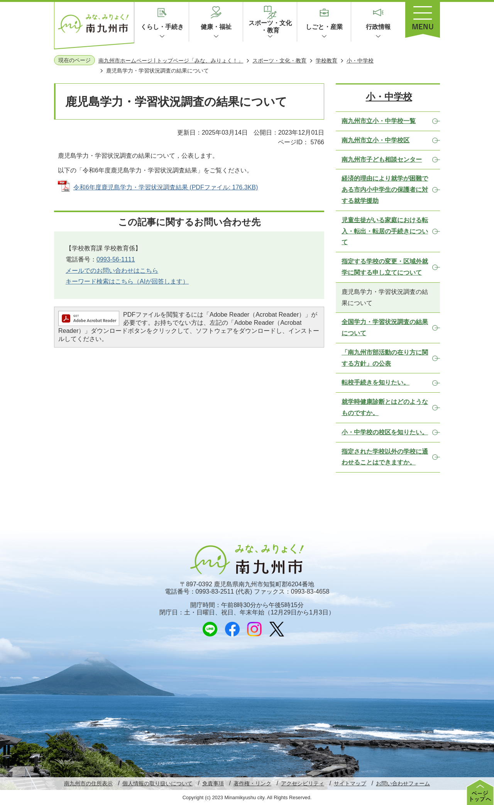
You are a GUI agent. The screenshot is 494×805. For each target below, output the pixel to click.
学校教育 (326, 60)
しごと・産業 (324, 27)
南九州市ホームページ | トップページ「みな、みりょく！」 (170, 60)
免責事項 (213, 783)
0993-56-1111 (115, 259)
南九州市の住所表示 (88, 783)
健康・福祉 (216, 27)
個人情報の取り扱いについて (157, 783)
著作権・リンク (252, 783)
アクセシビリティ (302, 783)
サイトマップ (350, 783)
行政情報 (378, 27)
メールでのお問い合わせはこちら (112, 270)
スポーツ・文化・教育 (270, 27)
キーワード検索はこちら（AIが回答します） (127, 281)
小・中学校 (360, 60)
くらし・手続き (162, 27)
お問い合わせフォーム (403, 783)
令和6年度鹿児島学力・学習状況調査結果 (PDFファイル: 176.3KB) (165, 187)
